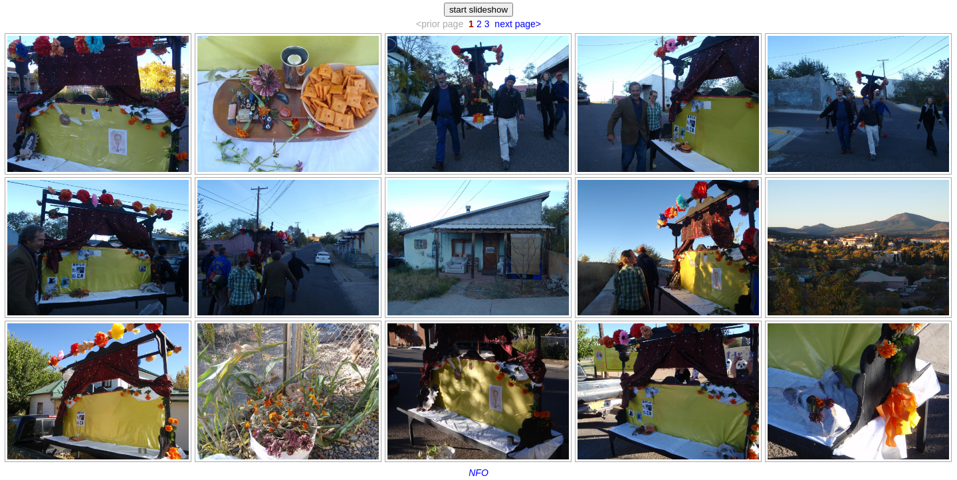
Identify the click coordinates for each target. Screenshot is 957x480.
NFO (478, 472)
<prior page (439, 24)
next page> (517, 24)
